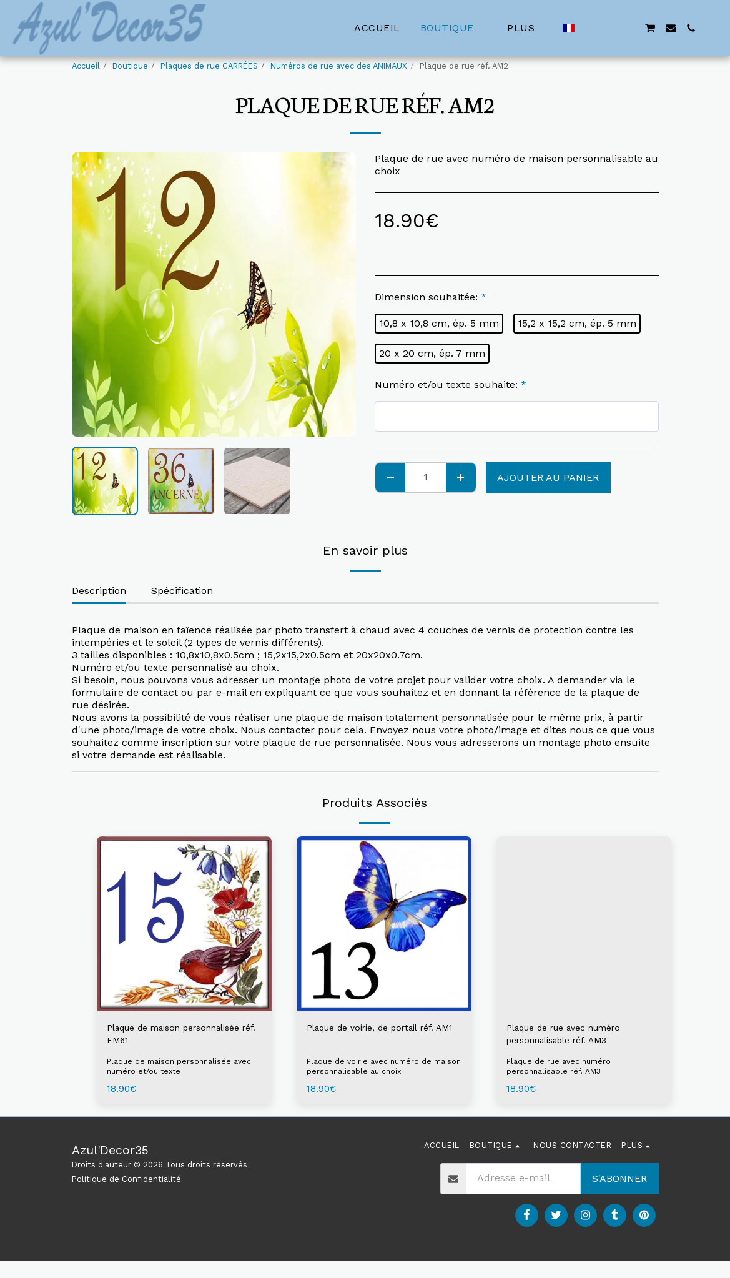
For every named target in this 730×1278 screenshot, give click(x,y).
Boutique (130, 66)
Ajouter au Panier (548, 477)
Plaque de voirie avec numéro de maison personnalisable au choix (371, 1071)
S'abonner (619, 1183)
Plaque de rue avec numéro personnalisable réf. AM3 (574, 1036)
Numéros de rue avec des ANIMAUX (338, 66)
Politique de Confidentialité (126, 1183)
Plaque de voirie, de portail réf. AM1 (380, 1036)
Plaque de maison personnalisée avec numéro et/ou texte (181, 1071)
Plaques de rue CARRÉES (209, 66)
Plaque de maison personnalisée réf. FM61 (163, 1036)
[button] (589, 28)
